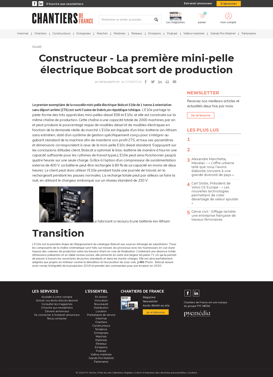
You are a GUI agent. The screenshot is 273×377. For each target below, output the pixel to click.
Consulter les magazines (57, 304)
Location (101, 311)
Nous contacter (57, 318)
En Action (101, 297)
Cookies (192, 372)
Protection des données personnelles (164, 372)
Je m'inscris (200, 115)
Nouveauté (101, 304)
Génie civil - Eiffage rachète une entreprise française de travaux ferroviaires (214, 216)
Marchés (102, 33)
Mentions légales (123, 372)
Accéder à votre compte (57, 297)
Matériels (119, 33)
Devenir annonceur (57, 311)
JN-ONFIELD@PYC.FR (107, 81)
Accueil (36, 46)
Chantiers (40, 33)
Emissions (154, 33)
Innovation (101, 300)
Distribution (101, 307)
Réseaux (136, 33)
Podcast (172, 33)
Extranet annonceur (198, 3)
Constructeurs (61, 33)
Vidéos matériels (193, 33)
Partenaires (249, 33)
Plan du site (105, 372)
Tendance (101, 329)
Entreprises (83, 33)
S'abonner (228, 3)
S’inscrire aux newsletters (64, 4)
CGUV (138, 372)
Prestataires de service (101, 315)
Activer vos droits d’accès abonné (57, 300)
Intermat (22, 33)
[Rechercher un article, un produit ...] (130, 19)
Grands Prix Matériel (222, 33)
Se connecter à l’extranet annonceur (57, 315)
